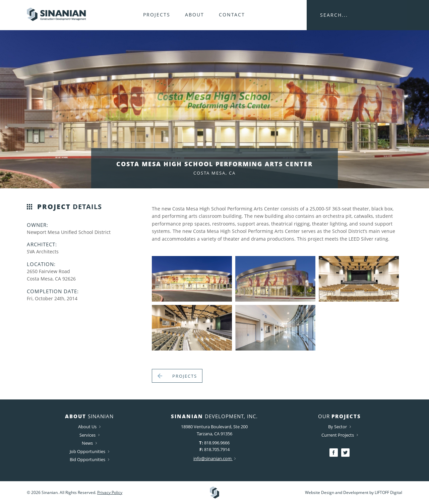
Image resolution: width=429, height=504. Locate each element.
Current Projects (339, 435)
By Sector (339, 427)
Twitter (345, 452)
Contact (232, 14)
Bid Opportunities (89, 459)
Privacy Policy (109, 492)
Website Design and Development (336, 492)
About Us (89, 427)
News (89, 443)
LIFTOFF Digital (388, 492)
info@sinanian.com (214, 458)
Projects (156, 14)
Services (89, 435)
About (194, 14)
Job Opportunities (89, 451)
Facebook (333, 452)
